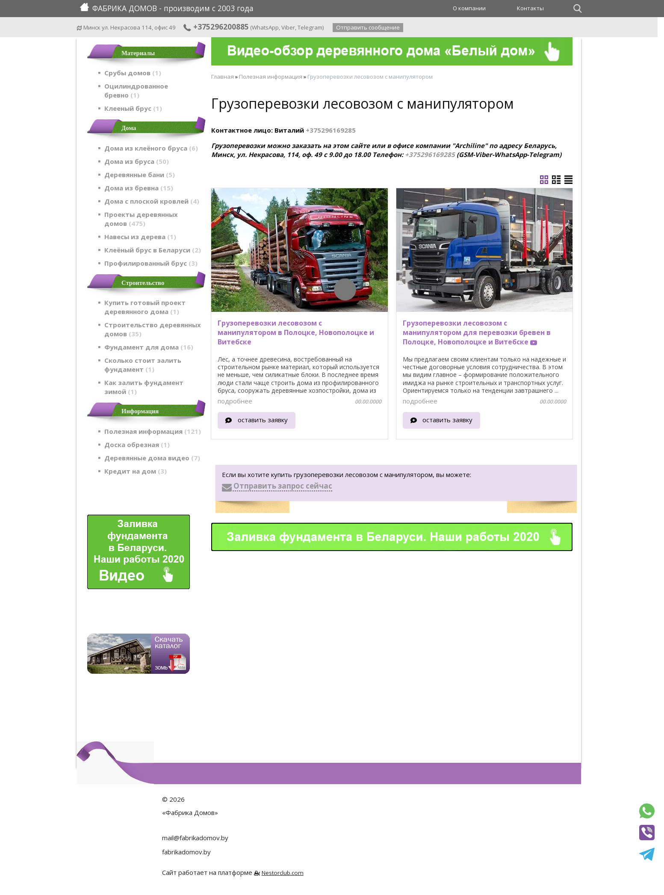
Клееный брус (133, 108)
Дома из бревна (138, 188)
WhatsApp (265, 27)
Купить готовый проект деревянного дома (145, 307)
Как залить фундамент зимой (143, 387)
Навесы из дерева (140, 236)
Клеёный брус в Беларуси (152, 250)
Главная (222, 76)
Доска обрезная (137, 444)
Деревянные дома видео (152, 457)
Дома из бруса (136, 161)
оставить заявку (263, 419)
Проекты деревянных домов (141, 219)
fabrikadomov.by (186, 852)
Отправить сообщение (368, 27)
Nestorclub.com (283, 873)
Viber (288, 27)
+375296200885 (215, 26)
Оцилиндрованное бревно (136, 90)
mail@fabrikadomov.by (195, 837)
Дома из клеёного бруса (151, 148)
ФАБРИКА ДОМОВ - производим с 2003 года (167, 8)
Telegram (310, 27)
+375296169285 (331, 130)
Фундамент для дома (148, 347)
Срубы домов (132, 72)
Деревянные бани (139, 174)
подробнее (235, 401)
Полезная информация (152, 431)
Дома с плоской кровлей (151, 201)
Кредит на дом (135, 471)
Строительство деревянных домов (152, 329)
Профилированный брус (151, 263)
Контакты (530, 8)
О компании (469, 8)
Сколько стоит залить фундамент (142, 364)
